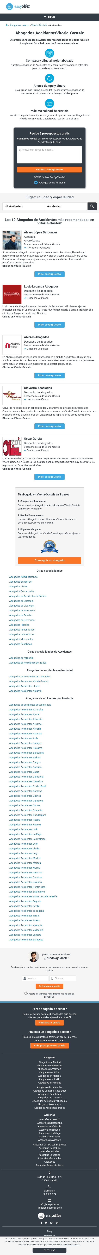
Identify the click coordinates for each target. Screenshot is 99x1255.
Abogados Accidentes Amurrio (25, 691)
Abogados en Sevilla (49, 1079)
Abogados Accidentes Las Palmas (27, 839)
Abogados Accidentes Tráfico (49, 1107)
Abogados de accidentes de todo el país (30, 704)
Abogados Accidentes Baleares (25, 748)
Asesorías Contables (49, 1148)
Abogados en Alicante (49, 1082)
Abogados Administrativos (23, 577)
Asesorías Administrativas (49, 1165)
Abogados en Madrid (50, 1062)
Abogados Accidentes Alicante (25, 724)
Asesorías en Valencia (49, 1126)
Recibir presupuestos (49, 169)
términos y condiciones (49, 994)
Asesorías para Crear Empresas (49, 1144)
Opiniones (49, 1235)
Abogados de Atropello (21, 658)
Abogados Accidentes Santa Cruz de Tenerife (33, 896)
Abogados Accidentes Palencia (25, 882)
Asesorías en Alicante (49, 1140)
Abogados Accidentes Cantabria (26, 776)
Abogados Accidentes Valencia (25, 925)
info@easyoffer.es (49, 1204)
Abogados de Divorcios (21, 605)
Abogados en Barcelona (49, 1065)
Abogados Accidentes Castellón (26, 781)
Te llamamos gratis (49, 986)
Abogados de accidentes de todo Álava (29, 676)
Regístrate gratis (49, 1022)
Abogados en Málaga (49, 1075)
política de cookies (71, 1245)
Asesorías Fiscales (49, 1151)
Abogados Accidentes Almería (25, 728)
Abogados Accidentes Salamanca (27, 891)
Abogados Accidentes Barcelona (26, 752)
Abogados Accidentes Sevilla (24, 906)
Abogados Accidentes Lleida (24, 848)
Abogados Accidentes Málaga (25, 863)
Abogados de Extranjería (22, 610)
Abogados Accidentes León (23, 843)
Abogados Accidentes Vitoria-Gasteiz (29, 681)
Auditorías (49, 1161)
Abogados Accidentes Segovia (25, 901)
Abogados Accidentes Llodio (24, 686)
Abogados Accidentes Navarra (25, 872)
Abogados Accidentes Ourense (25, 877)
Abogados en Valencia (49, 1069)
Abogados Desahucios (49, 1104)
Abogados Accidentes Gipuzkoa (26, 800)
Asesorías (49, 1114)
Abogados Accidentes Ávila (23, 738)
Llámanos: (49, 1190)
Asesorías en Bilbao (49, 1129)
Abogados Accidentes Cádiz (24, 771)
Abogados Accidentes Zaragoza (26, 939)
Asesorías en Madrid (49, 1119)
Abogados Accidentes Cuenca (25, 795)
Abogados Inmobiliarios (21, 629)
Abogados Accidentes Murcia (24, 867)
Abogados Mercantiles (21, 639)
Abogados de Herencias (21, 620)
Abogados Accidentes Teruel (24, 915)
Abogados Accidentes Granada (25, 810)
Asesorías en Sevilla (49, 1136)
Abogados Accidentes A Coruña (26, 709)
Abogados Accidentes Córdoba (25, 791)
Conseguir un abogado (49, 560)
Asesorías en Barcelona (49, 1123)
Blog (49, 1231)
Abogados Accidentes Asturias (25, 733)
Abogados (49, 1057)
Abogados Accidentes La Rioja (25, 834)
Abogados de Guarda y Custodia (49, 1101)
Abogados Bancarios (20, 581)
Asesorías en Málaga (50, 1133)
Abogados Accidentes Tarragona (26, 910)
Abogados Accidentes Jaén (23, 829)
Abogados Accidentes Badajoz (25, 743)
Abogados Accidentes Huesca (25, 824)
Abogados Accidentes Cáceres (25, 767)
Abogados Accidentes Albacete (25, 719)
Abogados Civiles (18, 586)
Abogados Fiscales (19, 624)
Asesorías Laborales (49, 1155)
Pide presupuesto (49, 274)
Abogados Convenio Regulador (49, 1090)
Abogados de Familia (20, 615)
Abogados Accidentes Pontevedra (27, 886)
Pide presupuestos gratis (49, 1045)
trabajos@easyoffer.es (50, 1207)
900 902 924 (49, 1194)
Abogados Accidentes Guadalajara (27, 815)
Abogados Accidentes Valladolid (26, 930)
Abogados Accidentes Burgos (25, 762)
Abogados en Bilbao (49, 1072)
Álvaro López (32, 240)
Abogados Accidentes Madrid (24, 858)
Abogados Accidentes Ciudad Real (27, 786)
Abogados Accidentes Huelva (24, 819)
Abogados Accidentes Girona (24, 805)
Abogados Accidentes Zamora (25, 934)
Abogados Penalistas (20, 644)
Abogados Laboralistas (21, 634)
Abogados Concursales (21, 591)
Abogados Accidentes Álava (24, 714)
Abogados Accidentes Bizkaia (25, 757)
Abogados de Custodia (21, 601)
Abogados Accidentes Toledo (24, 920)
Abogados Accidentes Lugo (23, 853)
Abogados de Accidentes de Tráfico (27, 596)
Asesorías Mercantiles (49, 1158)
